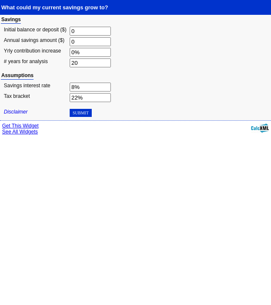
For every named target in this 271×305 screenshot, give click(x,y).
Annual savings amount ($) (34, 40)
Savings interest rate (27, 86)
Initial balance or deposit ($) (35, 30)
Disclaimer (16, 112)
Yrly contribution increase (32, 51)
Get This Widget (20, 126)
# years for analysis (26, 61)
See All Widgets (20, 132)
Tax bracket (17, 96)
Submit (81, 113)
